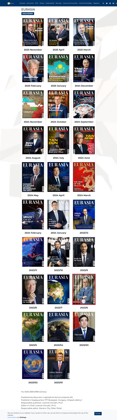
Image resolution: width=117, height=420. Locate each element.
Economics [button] (30, 3)
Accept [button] (98, 413)
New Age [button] (59, 3)
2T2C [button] (36, 3)
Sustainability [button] (50, 3)
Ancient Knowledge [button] (85, 3)
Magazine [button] (96, 3)
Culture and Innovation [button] (70, 3)
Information (11, 417)
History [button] (42, 3)
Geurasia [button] (22, 3)
